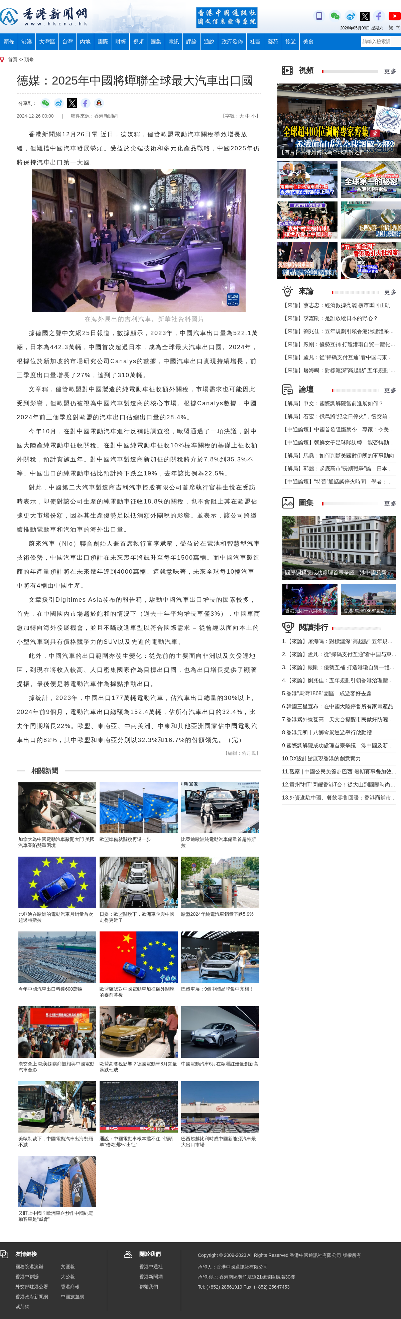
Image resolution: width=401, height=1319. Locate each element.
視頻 (138, 41)
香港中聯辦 (27, 1276)
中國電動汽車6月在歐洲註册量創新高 (220, 1063)
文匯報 (68, 1266)
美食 (308, 41)
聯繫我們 (148, 1286)
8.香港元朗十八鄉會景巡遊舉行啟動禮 (327, 732)
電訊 (173, 41)
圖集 (156, 41)
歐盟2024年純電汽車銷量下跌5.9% (217, 914)
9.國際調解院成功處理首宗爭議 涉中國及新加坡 (340, 745)
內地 (85, 41)
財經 (120, 41)
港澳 (26, 41)
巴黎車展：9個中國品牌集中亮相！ (217, 989)
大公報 (68, 1276)
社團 (255, 41)
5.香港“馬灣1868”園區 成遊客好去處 (327, 693)
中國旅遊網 (72, 1296)
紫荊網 (22, 1306)
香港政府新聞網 (31, 1296)
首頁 (12, 59)
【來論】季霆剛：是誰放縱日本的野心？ (330, 318)
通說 (209, 41)
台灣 (67, 41)
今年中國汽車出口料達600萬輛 (50, 989)
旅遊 (290, 41)
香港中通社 (151, 1266)
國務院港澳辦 (29, 1266)
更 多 (390, 71)
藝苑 (273, 41)
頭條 (9, 41)
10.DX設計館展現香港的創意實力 (321, 758)
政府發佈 (232, 41)
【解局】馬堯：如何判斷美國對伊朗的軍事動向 (338, 455)
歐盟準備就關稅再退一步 (125, 839)
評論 (191, 41)
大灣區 (47, 41)
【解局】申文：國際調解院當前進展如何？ (333, 403)
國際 (103, 41)
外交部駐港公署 (31, 1286)
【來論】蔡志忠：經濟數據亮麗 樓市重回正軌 (336, 305)
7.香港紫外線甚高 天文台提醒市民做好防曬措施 (340, 719)
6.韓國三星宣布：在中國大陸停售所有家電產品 (337, 706)
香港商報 (70, 1286)
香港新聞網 (151, 1276)
